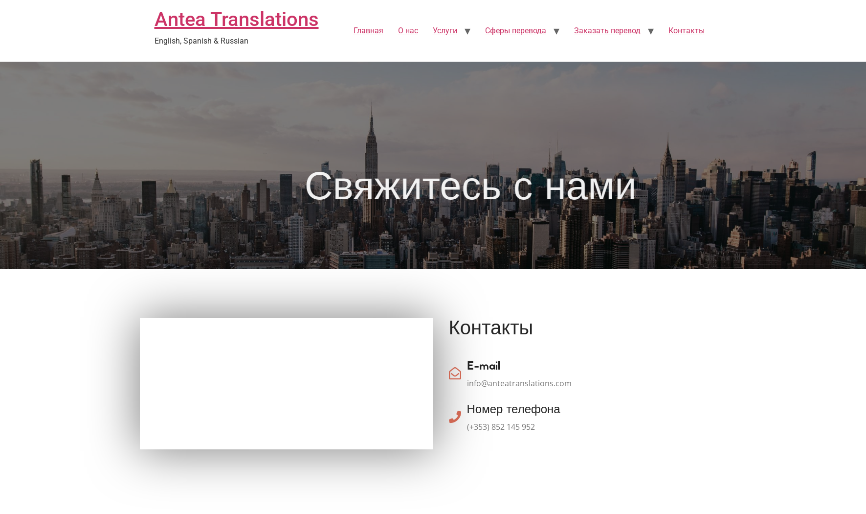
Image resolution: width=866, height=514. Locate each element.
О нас (408, 30)
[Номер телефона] (455, 417)
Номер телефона (513, 410)
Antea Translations (237, 19)
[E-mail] (455, 373)
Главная (368, 30)
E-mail (483, 367)
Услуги (445, 30)
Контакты (686, 30)
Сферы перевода (515, 30)
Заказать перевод (607, 30)
